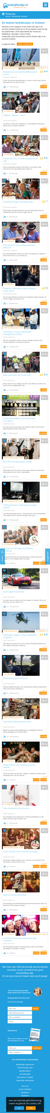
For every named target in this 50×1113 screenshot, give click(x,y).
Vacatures (25, 1096)
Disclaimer (25, 1092)
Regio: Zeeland (25, 44)
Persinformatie (24, 1074)
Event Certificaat (25, 1089)
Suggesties (47, 556)
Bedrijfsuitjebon (25, 1071)
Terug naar (10, 14)
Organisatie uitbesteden (25, 1080)
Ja (19, 1108)
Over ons (25, 1086)
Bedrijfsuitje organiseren (25, 1065)
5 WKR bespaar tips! (25, 1068)
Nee (30, 1108)
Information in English (25, 1077)
